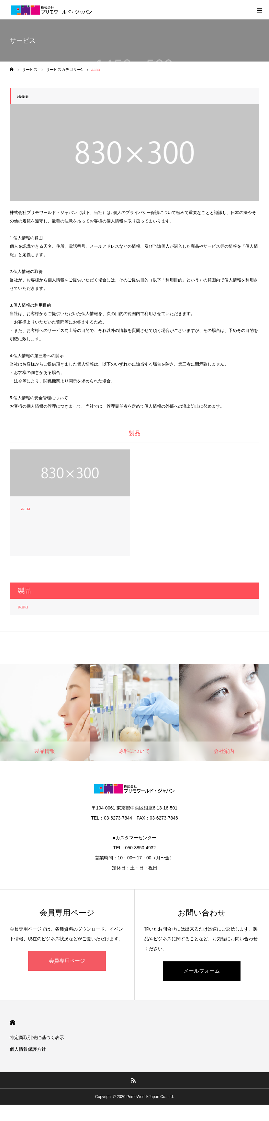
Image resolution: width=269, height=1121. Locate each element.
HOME (12, 1022)
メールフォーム (202, 971)
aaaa (23, 606)
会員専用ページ (67, 961)
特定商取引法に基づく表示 (37, 1037)
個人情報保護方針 (28, 1049)
